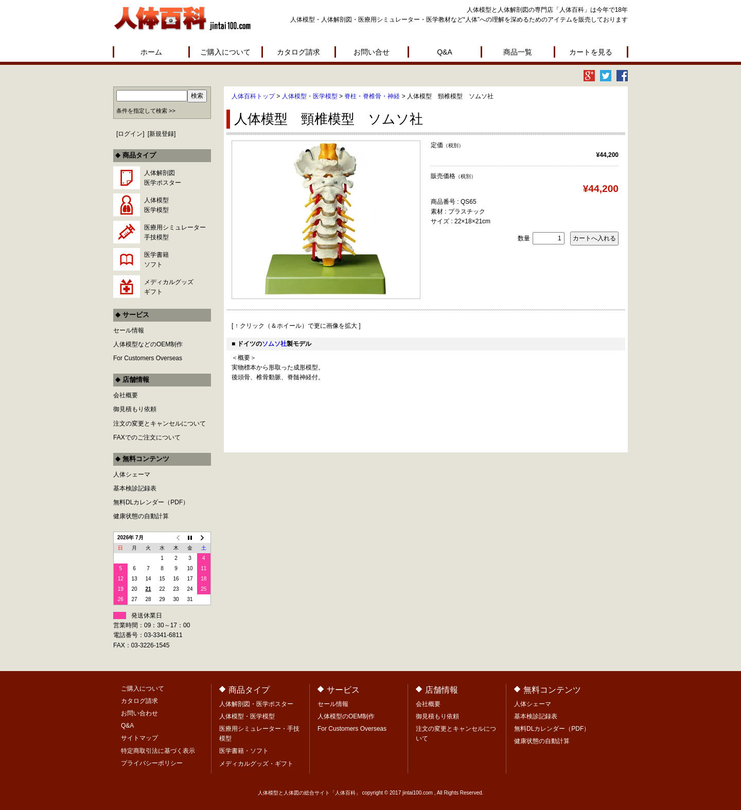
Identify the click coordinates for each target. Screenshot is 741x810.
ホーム (151, 52)
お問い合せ (372, 52)
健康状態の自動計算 (141, 516)
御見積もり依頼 (134, 409)
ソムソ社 (274, 343)
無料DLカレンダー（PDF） (151, 502)
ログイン (130, 133)
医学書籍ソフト (156, 259)
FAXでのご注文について (147, 437)
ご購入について (225, 52)
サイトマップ (139, 738)
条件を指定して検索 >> (145, 111)
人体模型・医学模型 (310, 96)
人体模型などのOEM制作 (148, 344)
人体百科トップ (253, 96)
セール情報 (128, 330)
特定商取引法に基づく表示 (158, 750)
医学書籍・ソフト (244, 750)
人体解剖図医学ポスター (162, 177)
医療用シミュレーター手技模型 (175, 232)
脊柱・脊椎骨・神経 (372, 96)
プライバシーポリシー (152, 763)
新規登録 (161, 133)
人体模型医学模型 (156, 205)
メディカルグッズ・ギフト (256, 763)
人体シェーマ (131, 474)
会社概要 (125, 395)
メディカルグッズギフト (168, 286)
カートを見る (590, 52)
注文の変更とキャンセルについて (159, 423)
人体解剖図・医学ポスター (256, 704)
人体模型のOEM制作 (346, 716)
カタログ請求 (298, 52)
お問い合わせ (139, 713)
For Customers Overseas (147, 358)
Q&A (444, 52)
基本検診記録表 (134, 488)
